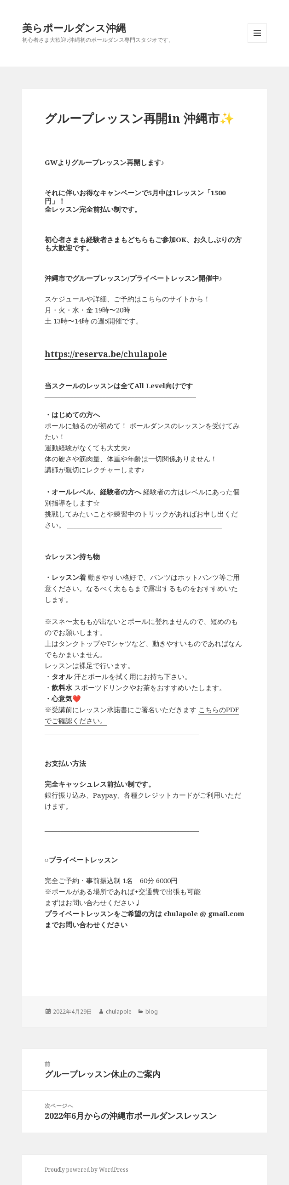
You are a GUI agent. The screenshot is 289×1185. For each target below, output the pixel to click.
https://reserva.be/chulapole (106, 353)
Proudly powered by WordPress (86, 1170)
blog (151, 1011)
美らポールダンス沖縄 (74, 27)
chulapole (119, 1011)
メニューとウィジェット (257, 42)
